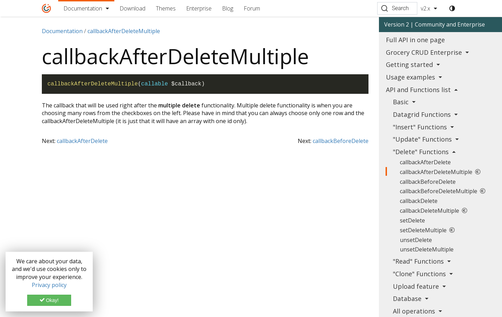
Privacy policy (49, 285)
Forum (252, 8)
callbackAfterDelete (82, 141)
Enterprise (199, 8)
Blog (227, 8)
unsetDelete (416, 240)
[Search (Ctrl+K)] (397, 8)
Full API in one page (415, 40)
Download (132, 8)
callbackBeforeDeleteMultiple (443, 191)
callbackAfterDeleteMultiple (440, 172)
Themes (166, 8)
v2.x (425, 8)
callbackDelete (419, 201)
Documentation (82, 8)
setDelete (412, 220)
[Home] (46, 8)
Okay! (49, 300)
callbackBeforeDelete (340, 141)
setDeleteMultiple (427, 230)
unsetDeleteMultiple (427, 249)
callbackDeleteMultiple (433, 210)
